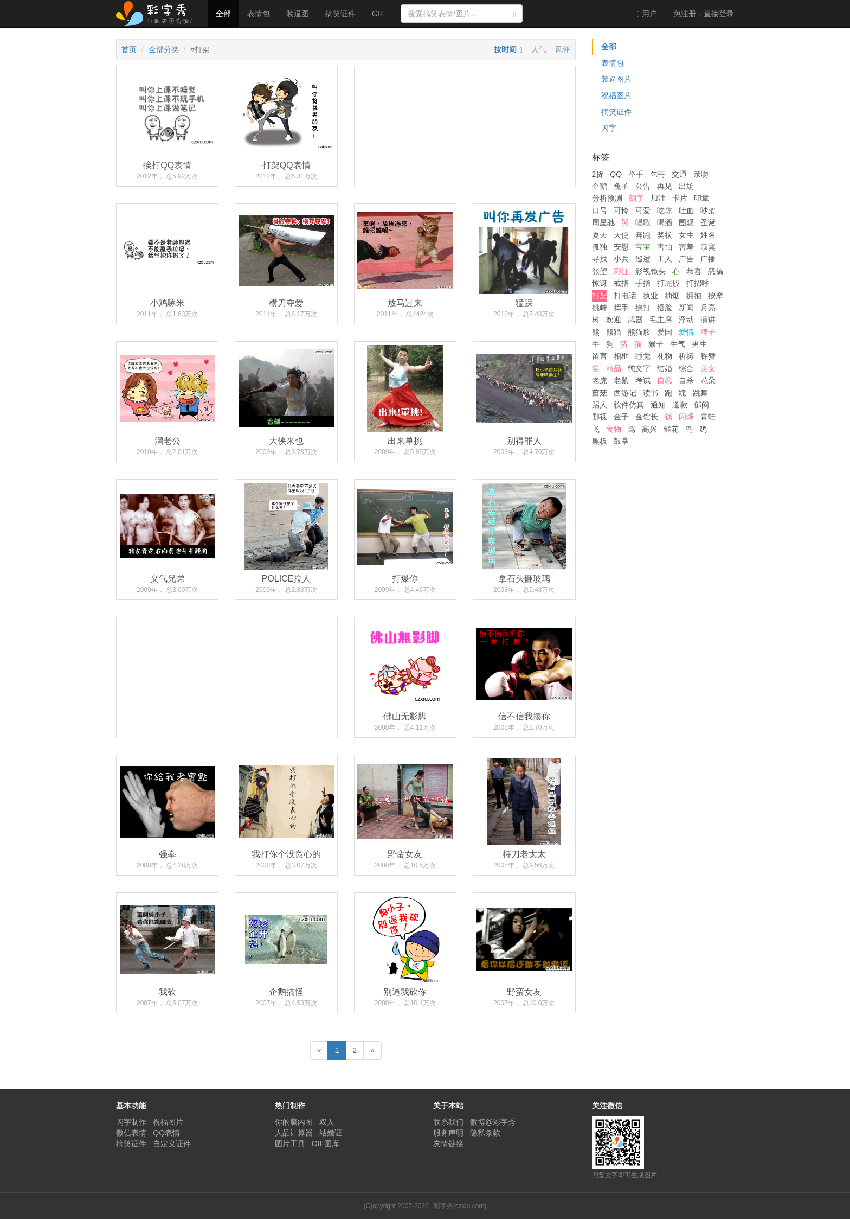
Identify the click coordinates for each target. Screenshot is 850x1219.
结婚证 (330, 1132)
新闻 (686, 307)
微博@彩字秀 (493, 1122)
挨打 (643, 307)
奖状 (664, 235)
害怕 (664, 246)
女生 (686, 235)
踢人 (599, 404)
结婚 (664, 368)
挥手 (621, 307)
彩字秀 (158, 13)
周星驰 (603, 222)
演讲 (708, 319)
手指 (643, 283)
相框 (621, 356)
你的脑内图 (294, 1122)
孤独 (599, 246)
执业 (650, 295)
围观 (686, 222)
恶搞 (715, 271)
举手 (635, 174)
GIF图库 (325, 1143)
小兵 (621, 258)
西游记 (625, 392)
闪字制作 (131, 1122)
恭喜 (693, 271)
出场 (686, 186)
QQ (616, 174)
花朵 (708, 380)
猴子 (656, 344)
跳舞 (700, 392)
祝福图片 (616, 95)
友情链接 (448, 1143)
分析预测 (607, 198)
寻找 (599, 258)
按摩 (715, 295)
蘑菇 (599, 392)
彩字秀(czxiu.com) (460, 1206)
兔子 (621, 186)
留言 (599, 356)
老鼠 (621, 380)
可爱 (643, 210)
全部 (223, 13)
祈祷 (686, 356)
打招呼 (697, 283)
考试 (643, 380)
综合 (686, 368)
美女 (708, 368)
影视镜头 (650, 271)
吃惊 (664, 210)
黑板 (599, 441)
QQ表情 (166, 1132)
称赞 (708, 356)
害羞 (686, 246)
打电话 (625, 295)
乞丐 (657, 174)
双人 (326, 1122)
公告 (643, 186)
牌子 (708, 332)
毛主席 (660, 319)
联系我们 (448, 1122)
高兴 (649, 429)
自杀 (686, 380)
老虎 (599, 380)
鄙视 (599, 416)
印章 (701, 198)
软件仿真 (629, 404)
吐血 (686, 210)
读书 (650, 392)
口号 (599, 210)
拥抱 (693, 295)
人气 (538, 49)
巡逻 (643, 258)
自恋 (664, 380)
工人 (664, 258)
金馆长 (646, 416)
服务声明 (448, 1132)
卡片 (679, 198)
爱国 (664, 332)
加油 (658, 198)
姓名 (708, 235)
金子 (621, 416)
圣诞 (708, 222)
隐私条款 (485, 1132)
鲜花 (671, 429)
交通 (679, 174)
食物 (613, 429)
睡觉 (643, 356)
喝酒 (664, 222)
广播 (708, 258)
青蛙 (708, 416)
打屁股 (668, 283)
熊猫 (613, 332)
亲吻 (701, 174)
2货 (598, 174)
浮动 (686, 319)
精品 (613, 368)
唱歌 (643, 222)
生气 (677, 344)
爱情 (686, 332)
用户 (647, 13)
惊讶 (599, 283)
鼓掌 (621, 441)
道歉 (679, 404)
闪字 (608, 128)
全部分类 (164, 49)
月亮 (708, 307)
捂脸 (664, 307)
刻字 (636, 198)
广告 (686, 258)
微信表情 (131, 1132)
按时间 (505, 49)
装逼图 (297, 13)
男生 (699, 344)
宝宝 (643, 246)
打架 (599, 295)
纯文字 (639, 368)
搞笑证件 (340, 13)
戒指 (621, 283)
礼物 (664, 356)
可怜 (621, 210)
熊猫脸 (639, 332)
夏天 (599, 235)
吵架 (708, 210)
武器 (635, 319)
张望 (599, 271)
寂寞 (708, 246)
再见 (664, 186)
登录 (703, 13)
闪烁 (686, 416)
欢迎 (613, 319)
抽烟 (672, 295)
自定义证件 (172, 1143)
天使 (621, 235)
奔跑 (643, 235)
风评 (562, 49)
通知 (658, 404)
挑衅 (599, 307)
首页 (129, 49)
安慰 (621, 246)
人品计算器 (294, 1132)
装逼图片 (616, 79)
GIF (378, 13)
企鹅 (599, 186)
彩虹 (621, 271)
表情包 (258, 13)
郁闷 (701, 404)
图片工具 (290, 1143)
